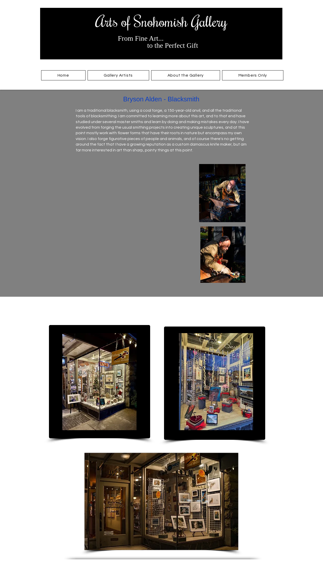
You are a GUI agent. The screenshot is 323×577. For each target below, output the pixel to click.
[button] (118, 75)
